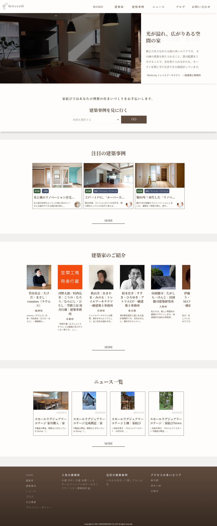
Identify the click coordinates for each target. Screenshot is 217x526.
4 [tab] (78, 81)
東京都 (155, 480)
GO (133, 119)
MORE (108, 220)
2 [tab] (68, 81)
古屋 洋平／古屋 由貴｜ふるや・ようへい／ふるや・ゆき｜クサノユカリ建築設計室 (80, 484)
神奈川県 (156, 485)
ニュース (159, 7)
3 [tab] (73, 81)
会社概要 (31, 502)
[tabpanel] (70, 48)
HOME (98, 7)
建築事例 (138, 7)
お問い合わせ (201, 7)
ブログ (180, 7)
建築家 (119, 7)
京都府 (155, 491)
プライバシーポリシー (39, 507)
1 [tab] (63, 81)
